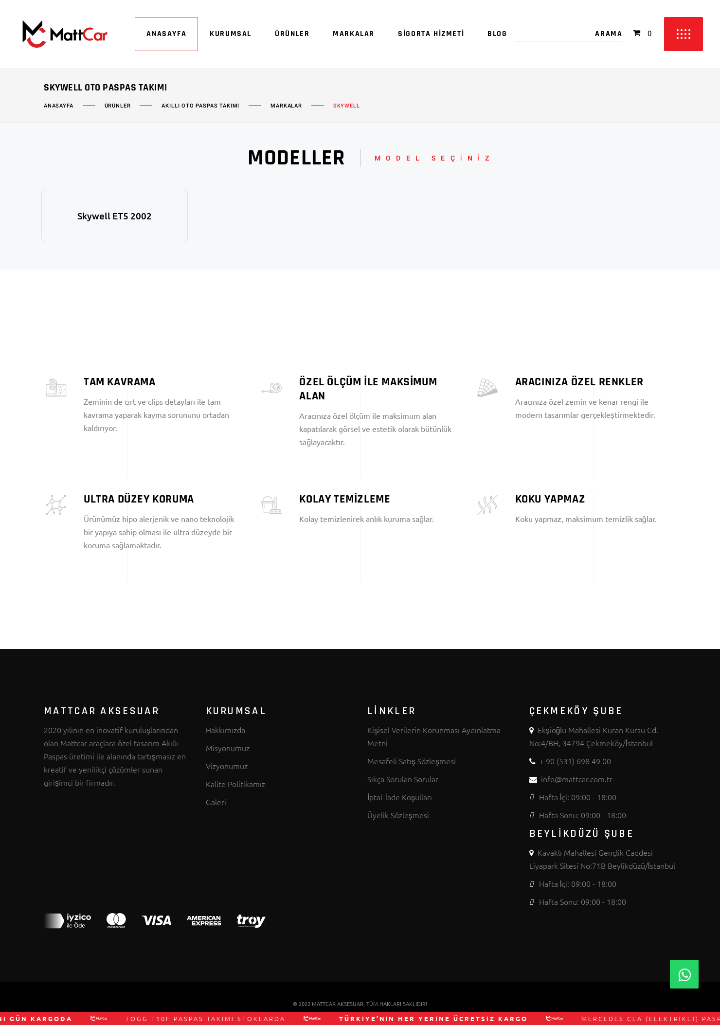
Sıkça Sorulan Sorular (402, 778)
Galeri (216, 801)
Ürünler (118, 106)
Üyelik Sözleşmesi (398, 814)
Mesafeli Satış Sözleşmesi (411, 760)
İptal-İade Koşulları (399, 796)
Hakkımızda (225, 729)
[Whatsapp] (684, 974)
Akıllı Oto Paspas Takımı (200, 106)
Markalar (286, 106)
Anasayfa (58, 106)
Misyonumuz (228, 747)
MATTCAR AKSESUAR (337, 1003)
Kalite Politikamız (235, 783)
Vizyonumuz (227, 765)
